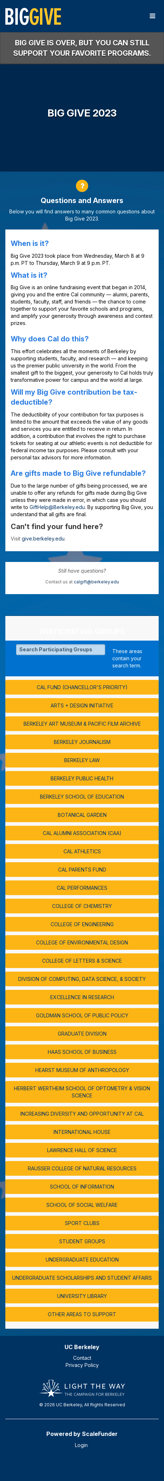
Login (81, 1445)
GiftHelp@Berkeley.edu (57, 507)
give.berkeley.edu (43, 538)
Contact (82, 1358)
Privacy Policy (82, 1365)
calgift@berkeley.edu (96, 581)
